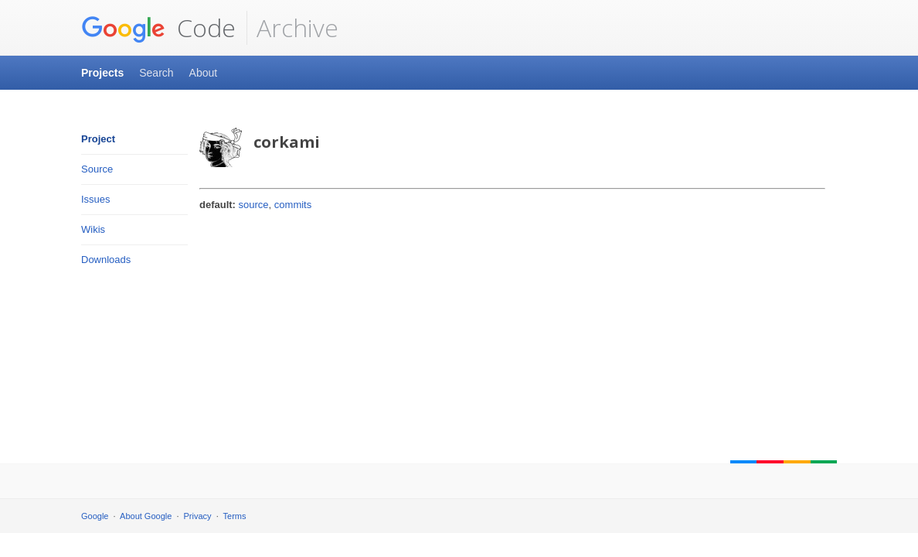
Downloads (106, 259)
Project (98, 139)
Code (158, 28)
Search (156, 73)
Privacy (198, 516)
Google (94, 516)
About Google (146, 516)
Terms (234, 516)
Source (97, 169)
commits (292, 204)
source (254, 204)
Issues (95, 199)
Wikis (93, 229)
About (203, 73)
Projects (102, 73)
